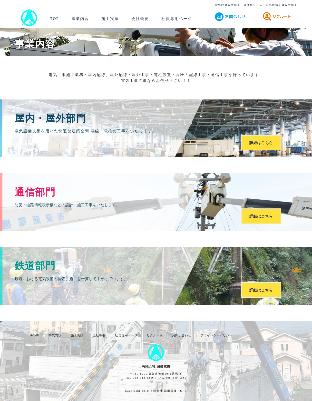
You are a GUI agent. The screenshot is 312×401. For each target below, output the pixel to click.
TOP (54, 19)
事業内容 (80, 19)
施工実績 (110, 19)
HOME (34, 335)
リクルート (155, 335)
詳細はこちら (261, 142)
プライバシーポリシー (216, 335)
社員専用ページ (176, 19)
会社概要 (140, 19)
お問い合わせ (181, 335)
